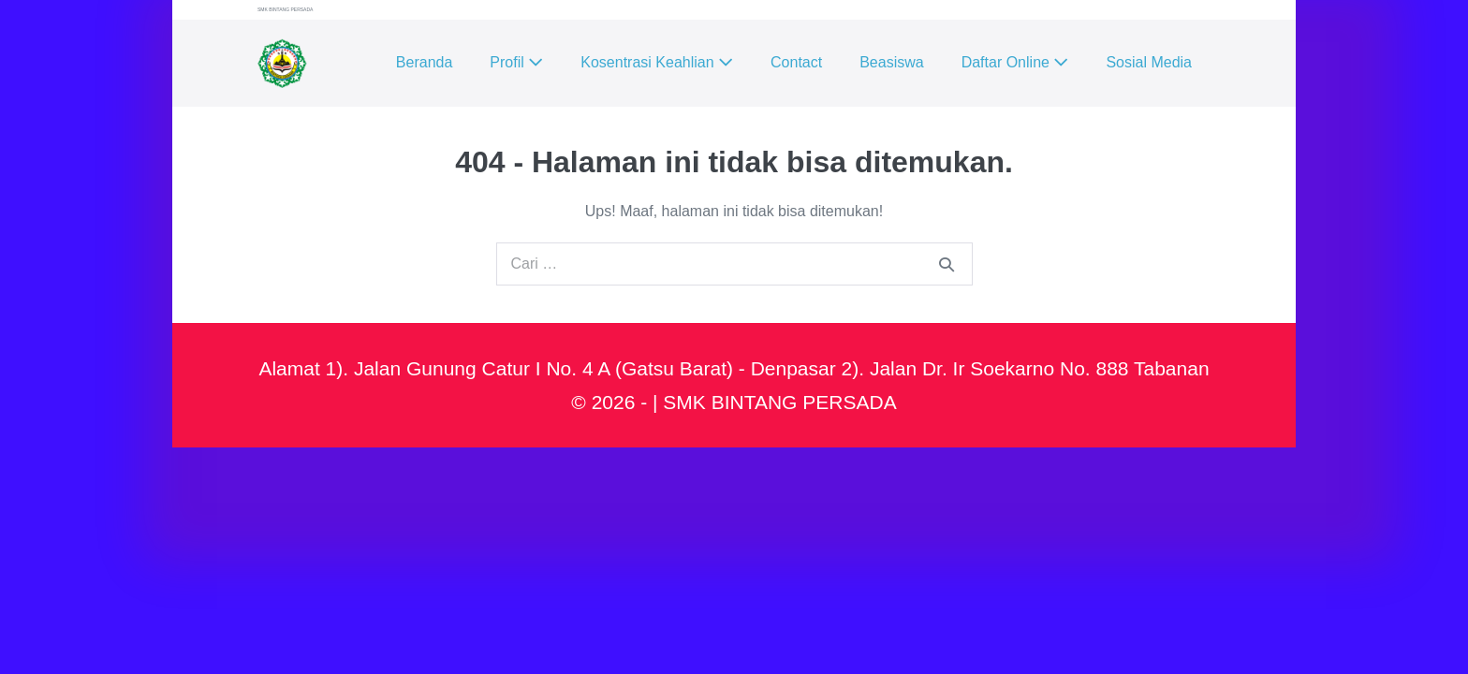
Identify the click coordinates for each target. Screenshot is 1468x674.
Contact (796, 62)
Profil (516, 62)
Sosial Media (1149, 62)
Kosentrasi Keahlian (656, 62)
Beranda (424, 62)
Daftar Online (1015, 62)
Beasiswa (891, 62)
